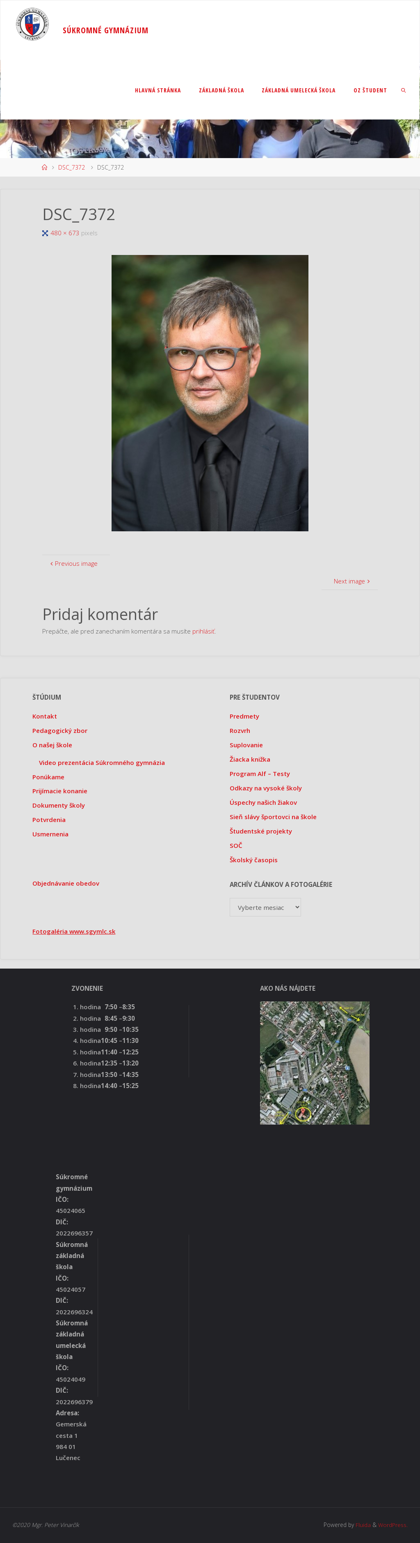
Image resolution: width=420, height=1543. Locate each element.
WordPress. (393, 1525)
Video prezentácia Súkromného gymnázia (102, 762)
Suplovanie (246, 745)
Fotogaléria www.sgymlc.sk (74, 931)
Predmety (244, 716)
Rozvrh (240, 730)
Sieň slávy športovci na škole (273, 817)
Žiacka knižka (250, 759)
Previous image (72, 563)
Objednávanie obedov (65, 883)
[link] (403, 89)
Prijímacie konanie (59, 791)
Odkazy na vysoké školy (266, 788)
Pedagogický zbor (59, 730)
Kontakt (44, 716)
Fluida (362, 1525)
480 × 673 (65, 233)
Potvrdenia (49, 819)
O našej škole (52, 745)
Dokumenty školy (58, 805)
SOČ (236, 845)
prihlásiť (203, 631)
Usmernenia (50, 834)
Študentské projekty (261, 831)
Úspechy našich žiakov (263, 802)
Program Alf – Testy (260, 773)
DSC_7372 (71, 167)
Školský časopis (254, 860)
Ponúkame (48, 777)
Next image (352, 581)
